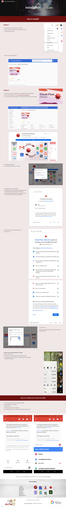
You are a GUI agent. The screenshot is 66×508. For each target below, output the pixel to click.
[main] (33, 8)
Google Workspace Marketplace (23, 95)
